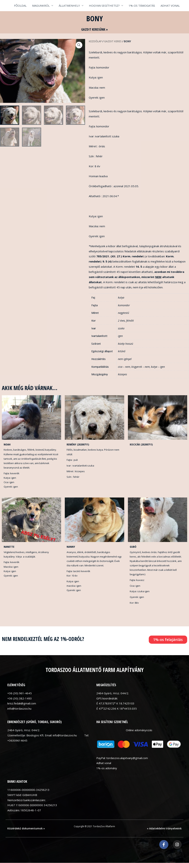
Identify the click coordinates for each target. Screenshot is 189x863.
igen (120, 336)
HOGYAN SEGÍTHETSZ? (104, 5)
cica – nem (124, 366)
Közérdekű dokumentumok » (26, 828)
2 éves (121, 320)
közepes (122, 374)
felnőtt (130, 320)
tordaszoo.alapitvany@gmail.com (127, 758)
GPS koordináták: (107, 698)
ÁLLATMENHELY (69, 5)
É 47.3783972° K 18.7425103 (115, 703)
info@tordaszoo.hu (19, 708)
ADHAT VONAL (170, 5)
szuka (121, 328)
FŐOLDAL (20, 5)
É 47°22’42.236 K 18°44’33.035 (116, 708)
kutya (121, 297)
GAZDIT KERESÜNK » (94, 29)
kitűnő (121, 351)
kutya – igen (158, 366)
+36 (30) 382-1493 (19, 698)
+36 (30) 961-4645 (19, 693)
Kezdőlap (95, 41)
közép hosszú (125, 343)
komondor (124, 305)
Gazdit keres (113, 41)
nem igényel (125, 359)
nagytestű (123, 313)
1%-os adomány (106, 768)
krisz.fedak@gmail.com (21, 703)
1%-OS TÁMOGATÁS (142, 5)
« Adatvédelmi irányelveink (164, 828)
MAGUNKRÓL (41, 5)
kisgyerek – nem (140, 366)
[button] (79, 45)
